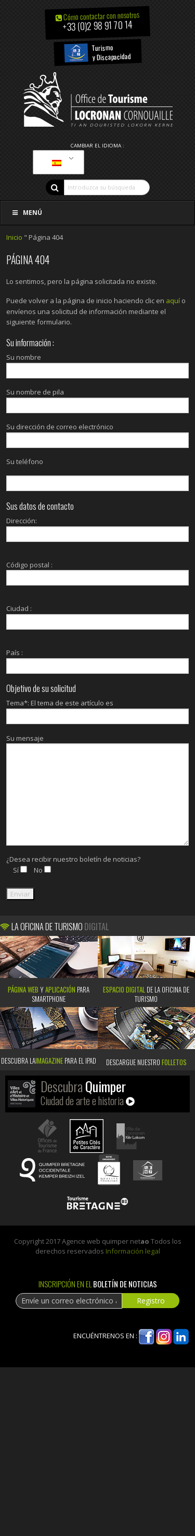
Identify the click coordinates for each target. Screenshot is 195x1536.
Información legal (133, 1251)
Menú (26, 212)
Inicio (14, 237)
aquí (173, 300)
